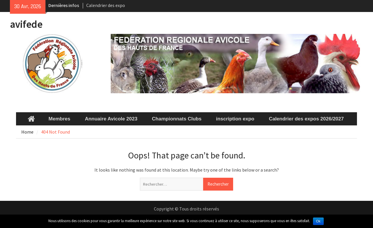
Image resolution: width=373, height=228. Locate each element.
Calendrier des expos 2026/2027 (306, 119)
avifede (26, 24)
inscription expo (235, 119)
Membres (60, 119)
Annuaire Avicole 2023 (111, 119)
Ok (318, 221)
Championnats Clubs (176, 119)
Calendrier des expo (105, 5)
